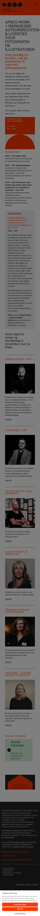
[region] (20, 903)
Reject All (20, 909)
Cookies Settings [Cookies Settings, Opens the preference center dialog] (20, 913)
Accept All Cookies (20, 904)
